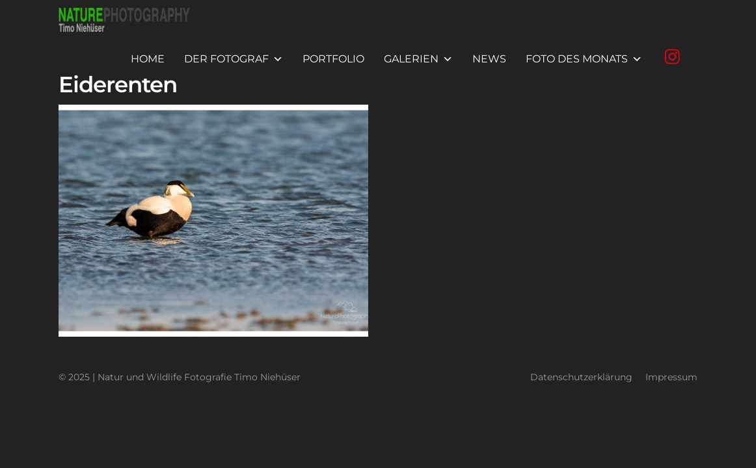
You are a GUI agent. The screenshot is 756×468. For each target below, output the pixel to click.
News (489, 59)
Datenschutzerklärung (581, 378)
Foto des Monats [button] (584, 59)
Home (148, 59)
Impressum (671, 378)
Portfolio (333, 59)
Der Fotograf (233, 59)
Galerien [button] (418, 59)
